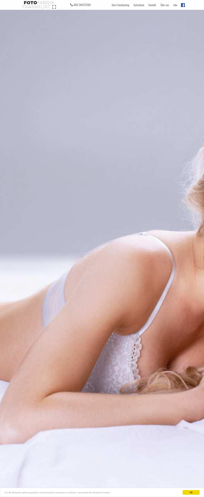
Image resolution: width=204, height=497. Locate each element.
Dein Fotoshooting (120, 5)
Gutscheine (138, 5)
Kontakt (152, 5)
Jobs (175, 5)
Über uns (164, 5)
